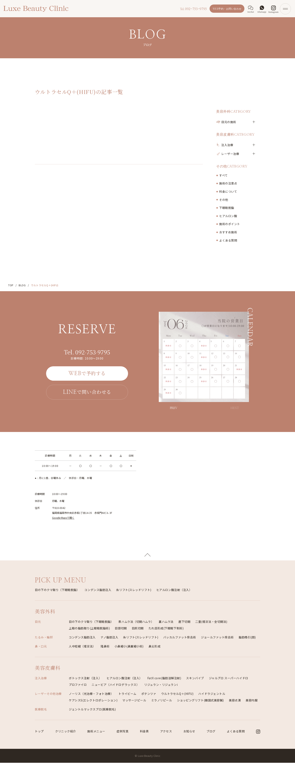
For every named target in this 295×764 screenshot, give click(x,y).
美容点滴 (235, 701)
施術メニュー (96, 732)
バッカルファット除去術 (179, 638)
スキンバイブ (195, 679)
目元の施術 (228, 122)
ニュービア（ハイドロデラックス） (115, 686)
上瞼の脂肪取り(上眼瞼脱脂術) (89, 629)
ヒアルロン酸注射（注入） (174, 591)
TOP (11, 285)
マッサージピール (134, 701)
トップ (39, 732)
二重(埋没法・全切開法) (211, 623)
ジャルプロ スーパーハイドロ (228, 679)
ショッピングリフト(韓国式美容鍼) (200, 701)
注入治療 (227, 145)
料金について (228, 191)
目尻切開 (138, 629)
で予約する (87, 373)
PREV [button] (173, 408)
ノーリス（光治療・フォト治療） (91, 695)
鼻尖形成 (154, 647)
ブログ (211, 732)
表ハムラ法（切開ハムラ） (136, 623)
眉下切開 (184, 623)
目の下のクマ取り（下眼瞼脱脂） (57, 591)
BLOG (22, 285)
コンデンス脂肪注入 (97, 591)
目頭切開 (121, 629)
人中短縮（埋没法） (82, 647)
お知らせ (189, 732)
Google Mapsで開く (63, 517)
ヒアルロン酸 (228, 216)
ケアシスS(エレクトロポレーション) (93, 701)
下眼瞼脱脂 (226, 208)
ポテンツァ (148, 695)
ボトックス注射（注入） (85, 679)
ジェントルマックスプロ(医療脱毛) (92, 710)
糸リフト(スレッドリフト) (133, 591)
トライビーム (127, 695)
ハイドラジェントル (211, 695)
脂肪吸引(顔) (247, 638)
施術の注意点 (228, 183)
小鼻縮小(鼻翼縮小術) (129, 647)
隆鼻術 (105, 647)
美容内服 (252, 701)
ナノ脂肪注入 (109, 638)
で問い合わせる (87, 392)
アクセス (166, 732)
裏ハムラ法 (166, 623)
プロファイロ (78, 686)
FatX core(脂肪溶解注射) (164, 679)
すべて (223, 175)
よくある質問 (228, 240)
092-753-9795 (192, 9)
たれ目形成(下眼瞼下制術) (166, 629)
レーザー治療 (230, 154)
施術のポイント (229, 224)
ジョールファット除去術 (217, 638)
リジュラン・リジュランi (161, 686)
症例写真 (122, 732)
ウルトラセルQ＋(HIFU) (177, 695)
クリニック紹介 (65, 732)
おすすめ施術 (228, 232)
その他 (223, 200)
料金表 (144, 732)
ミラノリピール (161, 701)
